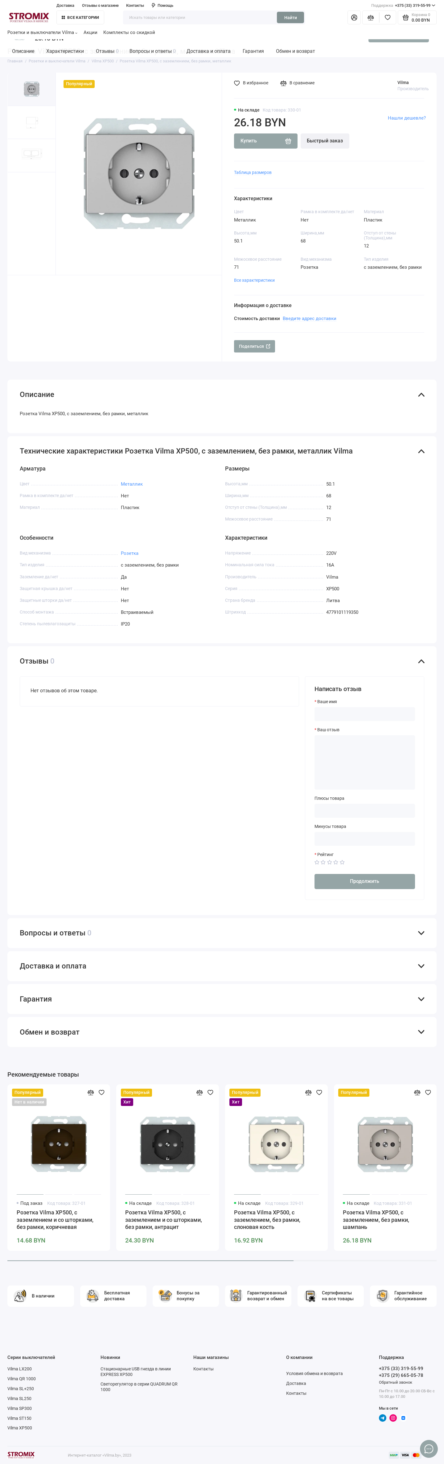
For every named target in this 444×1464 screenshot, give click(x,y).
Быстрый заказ (325, 141)
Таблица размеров (253, 172)
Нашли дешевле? (407, 118)
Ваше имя (327, 701)
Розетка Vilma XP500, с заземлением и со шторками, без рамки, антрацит (163, 1219)
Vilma (403, 82)
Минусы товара (330, 826)
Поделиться (254, 346)
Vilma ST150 (19, 1418)
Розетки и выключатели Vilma (42, 32)
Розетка (129, 553)
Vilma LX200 (19, 1368)
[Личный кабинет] (354, 17)
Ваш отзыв (328, 729)
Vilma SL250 (19, 1398)
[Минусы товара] (364, 839)
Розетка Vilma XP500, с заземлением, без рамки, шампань (376, 1219)
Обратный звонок (395, 1382)
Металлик (132, 484)
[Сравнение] (371, 17)
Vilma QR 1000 (21, 1378)
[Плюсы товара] (364, 811)
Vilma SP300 (19, 1408)
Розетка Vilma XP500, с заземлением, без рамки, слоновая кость (267, 1219)
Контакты (135, 5)
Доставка (65, 5)
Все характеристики (254, 280)
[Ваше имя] (364, 714)
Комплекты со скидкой (129, 32)
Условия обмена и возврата (314, 1373)
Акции (90, 32)
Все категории (80, 17)
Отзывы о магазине (100, 5)
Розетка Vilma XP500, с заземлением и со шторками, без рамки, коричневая (55, 1219)
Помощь (163, 5)
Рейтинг (325, 854)
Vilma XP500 (19, 1427)
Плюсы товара (329, 798)
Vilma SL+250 (20, 1388)
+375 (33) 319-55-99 (403, 5)
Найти (290, 17)
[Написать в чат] (429, 1449)
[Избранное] (388, 17)
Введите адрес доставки (309, 318)
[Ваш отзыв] (364, 762)
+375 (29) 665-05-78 (401, 1375)
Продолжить (364, 881)
